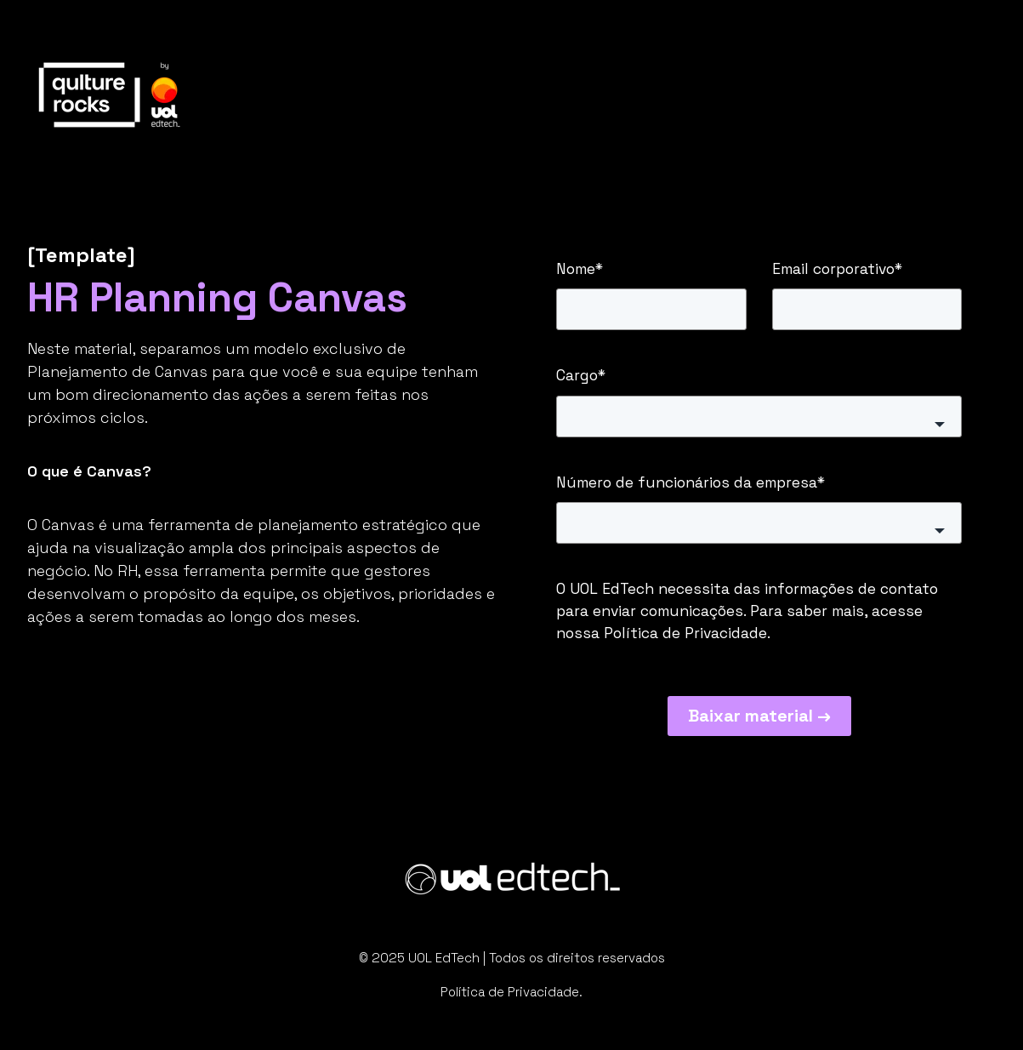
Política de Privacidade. (511, 992)
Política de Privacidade (685, 633)
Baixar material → (759, 716)
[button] (759, 416)
